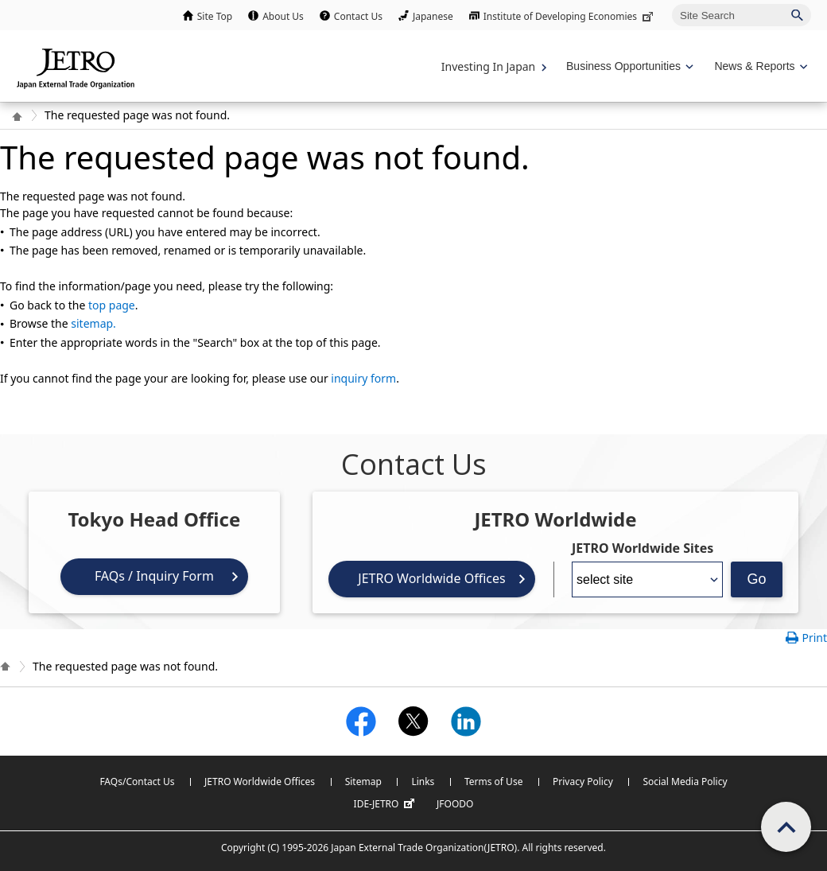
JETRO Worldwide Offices (431, 578)
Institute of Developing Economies (569, 16)
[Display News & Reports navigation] (759, 66)
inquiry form (363, 378)
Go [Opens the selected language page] (756, 579)
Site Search (671, 3)
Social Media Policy (685, 781)
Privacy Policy (583, 781)
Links (422, 781)
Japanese (433, 16)
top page (111, 305)
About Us (283, 16)
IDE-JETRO (386, 804)
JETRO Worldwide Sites (642, 548)
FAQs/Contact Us (136, 781)
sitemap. (93, 323)
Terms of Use (493, 781)
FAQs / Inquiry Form (154, 576)
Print (814, 637)
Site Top (214, 16)
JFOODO (455, 804)
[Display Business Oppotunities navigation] (628, 66)
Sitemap (363, 781)
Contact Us (358, 16)
